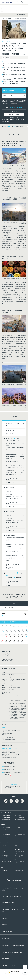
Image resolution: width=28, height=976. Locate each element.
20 (6, 636)
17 (22, 633)
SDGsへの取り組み (5, 837)
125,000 (26, 634)
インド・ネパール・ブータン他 (20, 852)
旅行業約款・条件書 (6, 817)
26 (2, 640)
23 (18, 636)
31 (22, 640)
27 (6, 640)
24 (22, 636)
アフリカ (3, 851)
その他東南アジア (5, 859)
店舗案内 (3, 832)
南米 (16, 859)
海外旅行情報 (4, 870)
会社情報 (16, 829)
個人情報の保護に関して (10, 766)
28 (10, 640)
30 (18, 640)
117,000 (14, 627)
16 (18, 633)
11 (26, 629)
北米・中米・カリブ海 (6, 861)
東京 (14, 107)
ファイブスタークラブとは (7, 827)
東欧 (16, 845)
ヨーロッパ (4, 845)
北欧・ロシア (4, 848)
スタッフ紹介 (17, 827)
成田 (14, 603)
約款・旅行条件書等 (9, 769)
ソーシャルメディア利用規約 (20, 835)
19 (2, 636)
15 (14, 633)
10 (12, 608)
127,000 (10, 638)
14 (10, 633)
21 (10, 636)
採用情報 (16, 832)
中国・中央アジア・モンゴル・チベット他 (7, 856)
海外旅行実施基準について (20, 819)
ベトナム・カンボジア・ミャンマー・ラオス (20, 856)
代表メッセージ (5, 829)
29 (14, 640)
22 (14, 636)
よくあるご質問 (18, 815)
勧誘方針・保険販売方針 (20, 817)
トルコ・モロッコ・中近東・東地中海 (20, 848)
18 (26, 633)
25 (26, 636)
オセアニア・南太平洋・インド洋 (20, 862)
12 (2, 633)
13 (6, 633)
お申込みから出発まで (6, 815)
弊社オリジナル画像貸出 (6, 834)
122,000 (22, 627)
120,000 (2, 638)
